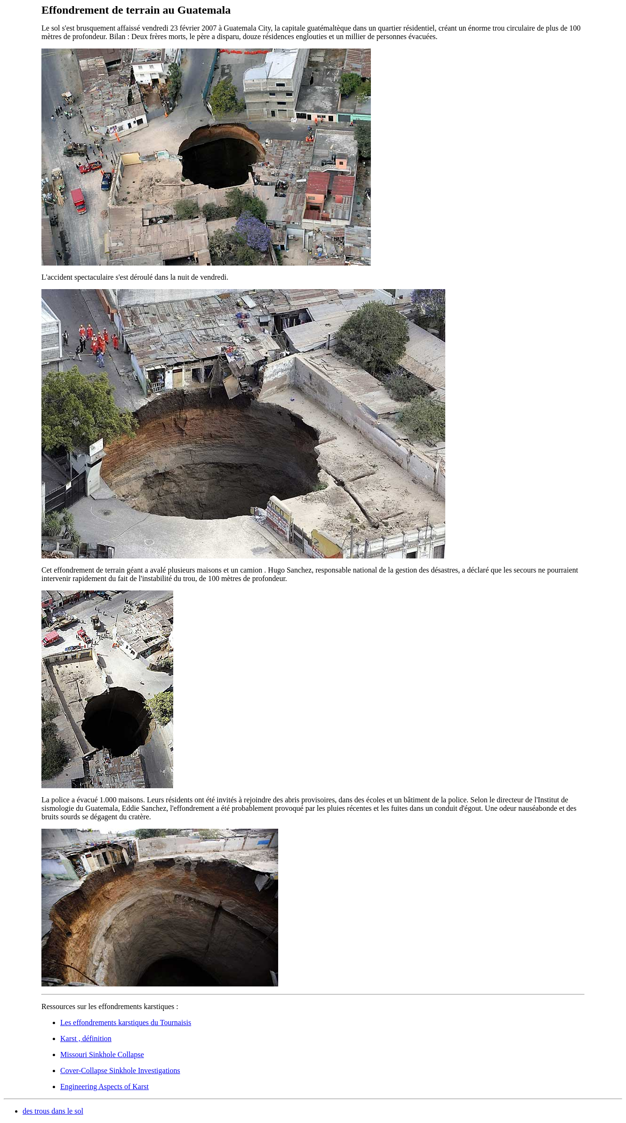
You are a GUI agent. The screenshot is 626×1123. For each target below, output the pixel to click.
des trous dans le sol (53, 1111)
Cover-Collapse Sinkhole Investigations (120, 1070)
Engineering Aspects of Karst (104, 1087)
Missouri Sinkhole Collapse (102, 1054)
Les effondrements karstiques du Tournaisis (125, 1022)
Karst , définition (86, 1038)
